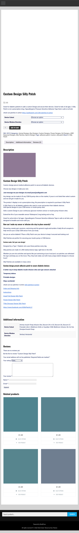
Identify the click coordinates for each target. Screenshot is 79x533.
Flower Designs (55, 133)
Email (5, 386)
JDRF (72, 133)
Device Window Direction (13, 122)
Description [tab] (10, 142)
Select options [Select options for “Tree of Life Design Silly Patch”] (22, 493)
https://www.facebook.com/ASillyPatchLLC (17, 307)
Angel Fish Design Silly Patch (13, 296)
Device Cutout (9, 117)
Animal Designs (24, 133)
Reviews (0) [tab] (37, 142)
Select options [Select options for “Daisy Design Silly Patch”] (59, 441)
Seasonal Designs (9, 135)
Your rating (7, 360)
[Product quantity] (6, 127)
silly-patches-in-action (32, 285)
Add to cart (15, 128)
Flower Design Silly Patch (11, 300)
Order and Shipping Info (11, 288)
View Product (22, 445)
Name (5, 382)
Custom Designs (44, 133)
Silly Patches (20, 135)
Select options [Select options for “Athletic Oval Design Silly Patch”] (59, 493)
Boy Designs (34, 133)
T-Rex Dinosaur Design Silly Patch (14, 303)
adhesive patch (45, 135)
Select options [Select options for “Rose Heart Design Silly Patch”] (22, 441)
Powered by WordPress (39, 527)
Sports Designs (30, 135)
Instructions (7, 292)
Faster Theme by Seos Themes (49, 530)
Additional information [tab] (23, 142)
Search (72, 517)
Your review (7, 379)
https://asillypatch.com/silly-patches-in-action (37, 113)
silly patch (59, 135)
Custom (53, 135)
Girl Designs (65, 133)
